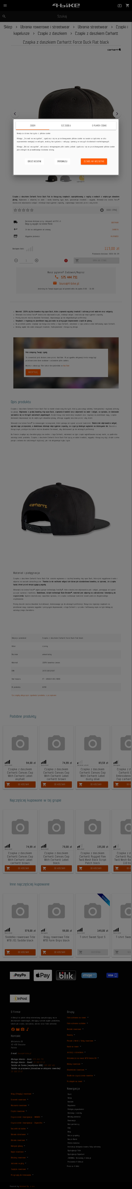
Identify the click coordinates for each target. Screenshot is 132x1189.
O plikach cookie (99, 125)
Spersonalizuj (62, 161)
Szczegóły (66, 125)
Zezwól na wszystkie (94, 161)
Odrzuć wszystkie (34, 161)
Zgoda (32, 125)
